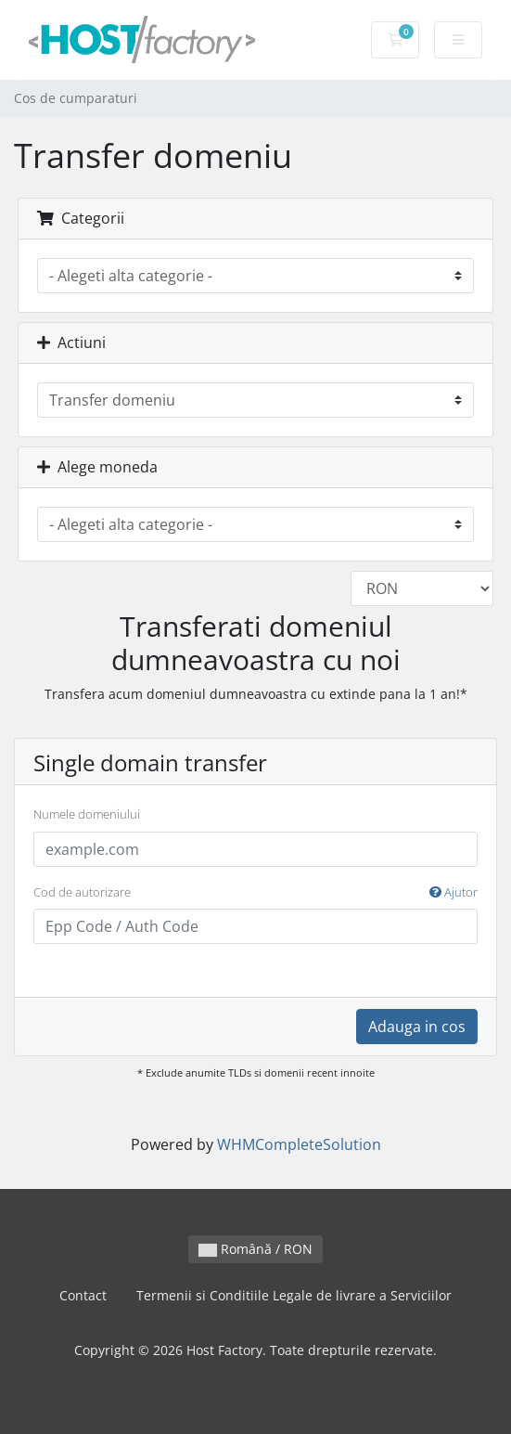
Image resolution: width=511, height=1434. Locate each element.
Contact (83, 1295)
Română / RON (255, 1249)
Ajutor (453, 892)
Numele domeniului (86, 814)
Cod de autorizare (255, 893)
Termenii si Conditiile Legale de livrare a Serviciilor (294, 1295)
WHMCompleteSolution (299, 1144)
